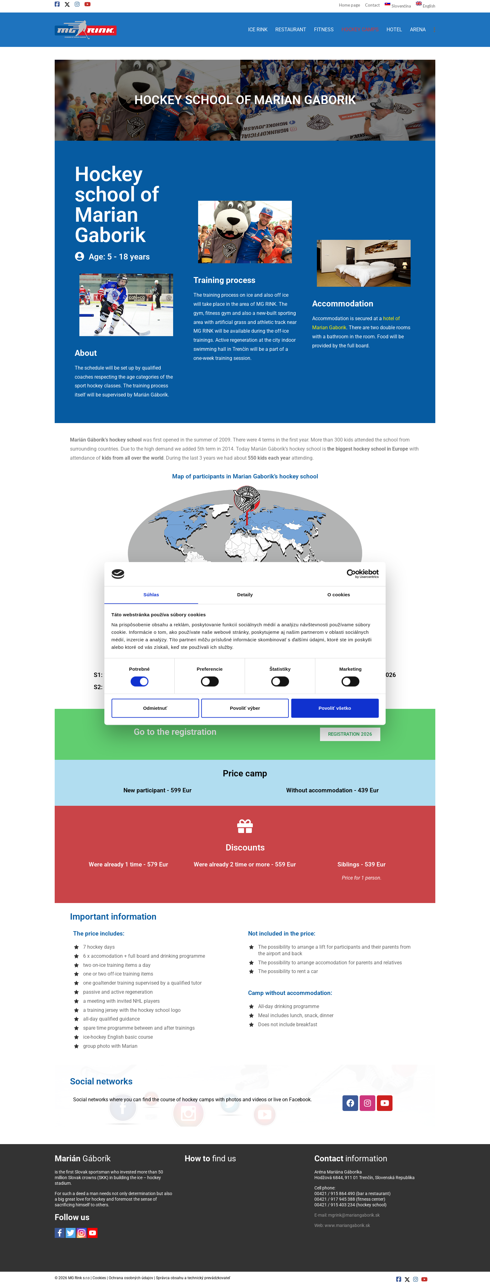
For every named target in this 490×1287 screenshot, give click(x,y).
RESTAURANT (290, 30)
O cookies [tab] (339, 594)
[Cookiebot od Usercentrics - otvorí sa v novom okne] (351, 573)
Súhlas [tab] (151, 594)
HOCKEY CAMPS (360, 30)
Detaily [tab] (245, 594)
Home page (349, 5)
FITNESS (324, 30)
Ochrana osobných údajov (131, 1278)
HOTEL (394, 30)
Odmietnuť (155, 708)
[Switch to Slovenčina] (395, 5)
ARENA (418, 30)
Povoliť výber (245, 708)
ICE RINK (258, 30)
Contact (372, 5)
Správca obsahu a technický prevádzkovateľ (193, 1278)
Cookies (99, 1278)
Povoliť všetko (335, 708)
